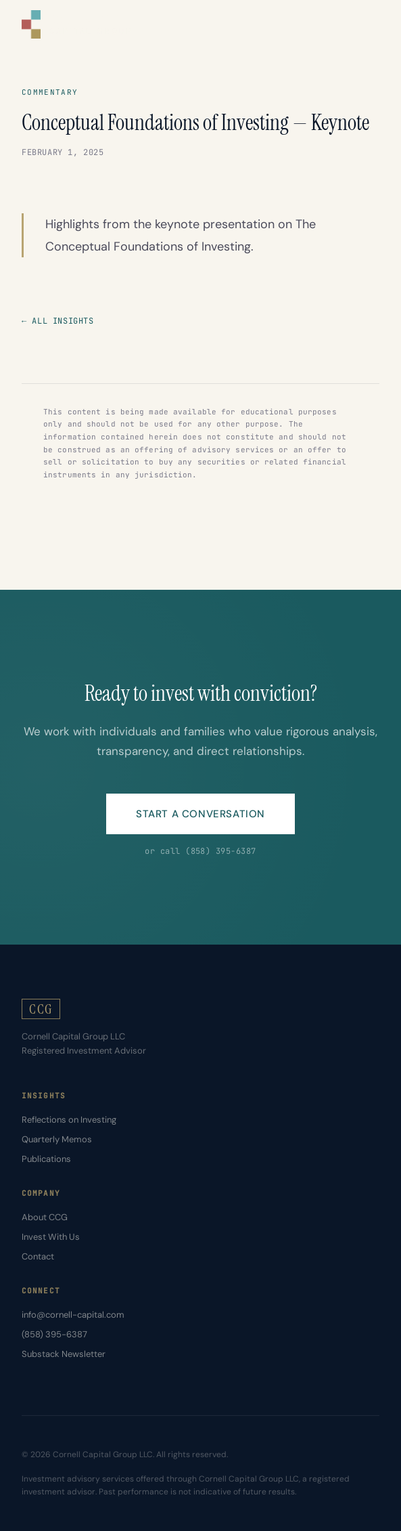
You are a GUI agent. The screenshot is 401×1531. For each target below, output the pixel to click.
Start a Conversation (200, 814)
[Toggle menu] (368, 25)
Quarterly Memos (57, 1139)
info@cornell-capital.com (73, 1314)
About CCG (45, 1217)
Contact (38, 1256)
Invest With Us (51, 1237)
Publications (46, 1159)
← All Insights (58, 321)
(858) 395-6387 (54, 1334)
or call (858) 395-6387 (200, 851)
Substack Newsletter (63, 1354)
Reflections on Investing (69, 1119)
